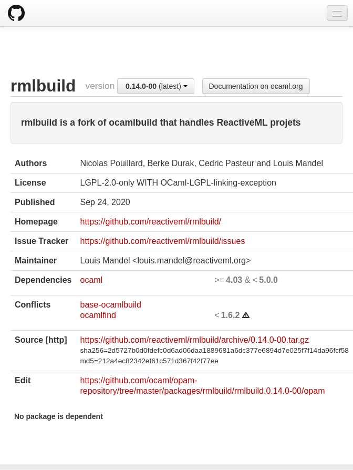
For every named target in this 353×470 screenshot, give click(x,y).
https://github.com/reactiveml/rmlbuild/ (150, 221)
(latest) (157, 86)
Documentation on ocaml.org (256, 86)
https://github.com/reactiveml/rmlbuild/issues (162, 241)
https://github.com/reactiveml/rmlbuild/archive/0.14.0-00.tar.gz (194, 339)
